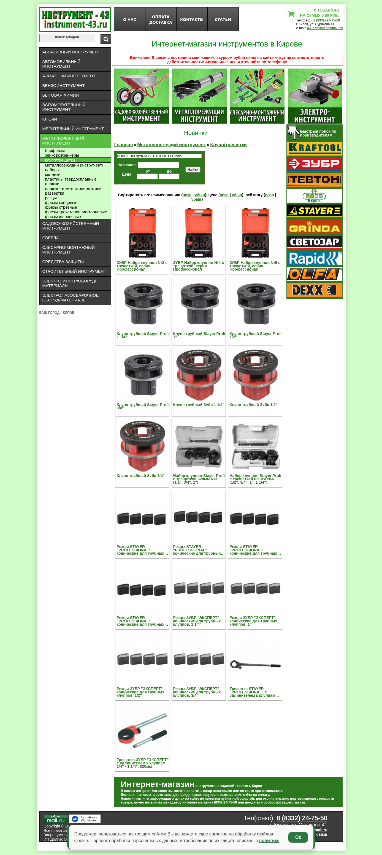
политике (269, 840)
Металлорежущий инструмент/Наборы (74, 167)
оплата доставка (160, 19)
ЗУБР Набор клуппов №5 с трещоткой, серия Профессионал (255, 266)
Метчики (53, 174)
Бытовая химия (60, 95)
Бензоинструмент (63, 85)
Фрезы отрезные (61, 207)
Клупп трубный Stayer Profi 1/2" (256, 335)
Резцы (51, 197)
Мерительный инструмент (73, 128)
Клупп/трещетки (60, 160)
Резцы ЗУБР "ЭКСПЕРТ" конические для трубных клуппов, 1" (253, 621)
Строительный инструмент (74, 271)
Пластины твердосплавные (71, 179)
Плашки (52, 183)
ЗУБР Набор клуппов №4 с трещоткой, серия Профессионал (198, 266)
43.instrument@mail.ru (325, 28)
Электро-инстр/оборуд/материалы (69, 283)
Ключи (49, 119)
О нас (129, 19)
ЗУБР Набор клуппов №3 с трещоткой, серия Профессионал (142, 266)
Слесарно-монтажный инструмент (68, 249)
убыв (200, 195)
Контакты (192, 19)
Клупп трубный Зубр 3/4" (141, 475)
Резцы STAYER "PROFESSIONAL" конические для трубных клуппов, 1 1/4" (140, 550)
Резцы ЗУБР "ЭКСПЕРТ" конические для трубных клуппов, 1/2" (140, 692)
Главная (123, 144)
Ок (298, 837)
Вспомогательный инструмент (64, 107)
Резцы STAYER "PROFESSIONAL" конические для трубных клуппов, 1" (197, 550)
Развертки (54, 193)
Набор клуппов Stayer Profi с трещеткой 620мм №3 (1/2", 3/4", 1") (199, 479)
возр (187, 195)
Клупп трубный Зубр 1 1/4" (198, 404)
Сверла (50, 237)
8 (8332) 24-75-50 (326, 20)
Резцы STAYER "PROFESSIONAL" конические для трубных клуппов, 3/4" (140, 621)
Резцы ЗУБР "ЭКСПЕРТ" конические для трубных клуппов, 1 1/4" (197, 621)
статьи (223, 19)
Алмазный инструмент (69, 75)
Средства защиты (63, 261)
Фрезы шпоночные (63, 216)
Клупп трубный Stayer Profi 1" (199, 335)
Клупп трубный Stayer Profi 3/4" (143, 406)
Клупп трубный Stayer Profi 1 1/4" (143, 335)
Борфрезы (55, 150)
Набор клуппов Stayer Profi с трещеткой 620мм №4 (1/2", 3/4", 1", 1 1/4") (255, 479)
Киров (68, 313)
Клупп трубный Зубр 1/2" (254, 404)
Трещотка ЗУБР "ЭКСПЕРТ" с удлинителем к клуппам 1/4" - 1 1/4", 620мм (143, 763)
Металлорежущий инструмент (63, 140)
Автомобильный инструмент (61, 64)
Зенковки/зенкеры (62, 155)
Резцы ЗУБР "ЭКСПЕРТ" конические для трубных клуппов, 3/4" (197, 692)
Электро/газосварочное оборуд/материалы (70, 297)
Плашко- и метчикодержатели (73, 188)
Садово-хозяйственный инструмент (70, 225)
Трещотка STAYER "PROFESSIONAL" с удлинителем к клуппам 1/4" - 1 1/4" (252, 692)
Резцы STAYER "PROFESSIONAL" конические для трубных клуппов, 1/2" (253, 550)
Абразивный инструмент (71, 52)
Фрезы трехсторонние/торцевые (76, 211)
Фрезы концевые (61, 202)
